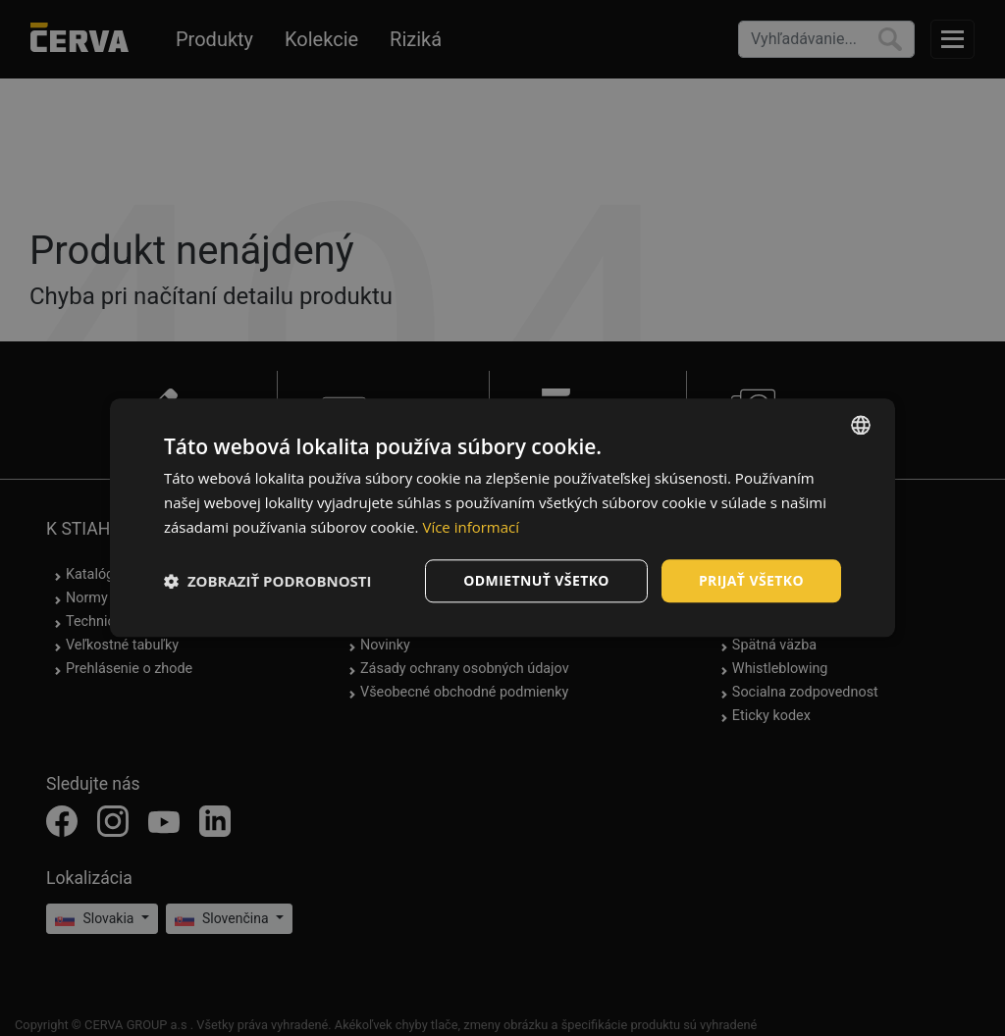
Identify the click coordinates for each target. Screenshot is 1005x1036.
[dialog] (502, 517)
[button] (268, 581)
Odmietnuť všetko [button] (536, 580)
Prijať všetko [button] (751, 580)
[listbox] (861, 425)
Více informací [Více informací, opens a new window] (470, 527)
